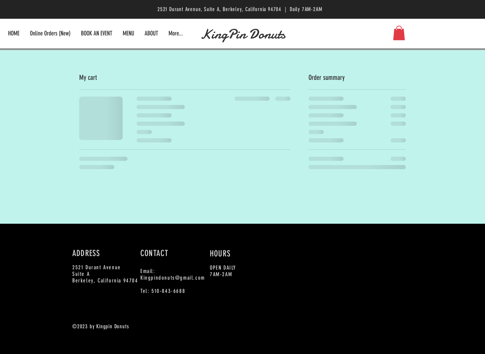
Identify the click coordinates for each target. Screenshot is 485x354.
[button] (399, 33)
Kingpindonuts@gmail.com (172, 277)
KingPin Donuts (242, 34)
